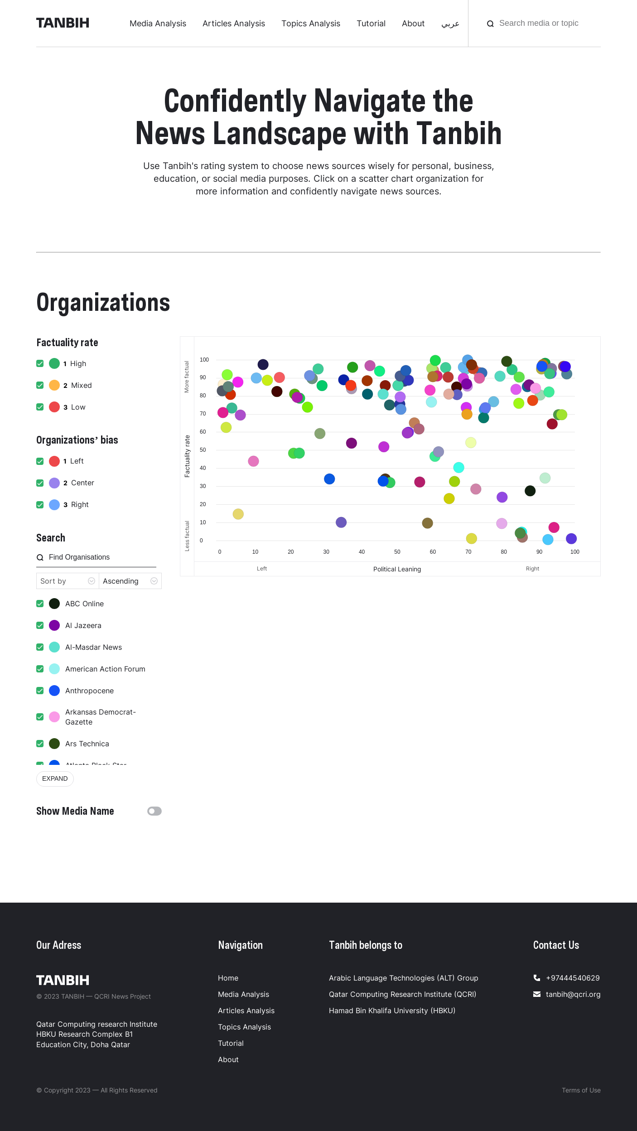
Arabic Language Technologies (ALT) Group (403, 977)
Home (228, 977)
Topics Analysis (310, 23)
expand (55, 778)
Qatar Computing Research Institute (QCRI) (403, 994)
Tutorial (371, 23)
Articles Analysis (234, 23)
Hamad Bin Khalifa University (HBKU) (392, 1010)
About (413, 23)
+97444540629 (566, 977)
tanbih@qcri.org (567, 994)
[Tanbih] (62, 23)
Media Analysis (158, 23)
